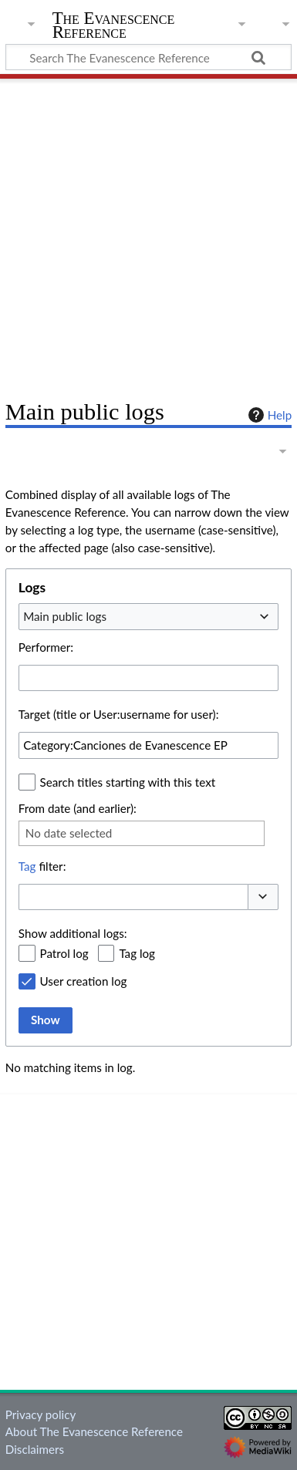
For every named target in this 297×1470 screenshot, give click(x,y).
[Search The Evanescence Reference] (148, 57)
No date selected (69, 833)
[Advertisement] (148, 233)
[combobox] (148, 616)
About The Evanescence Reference (94, 1431)
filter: (42, 866)
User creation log (83, 981)
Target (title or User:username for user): (119, 714)
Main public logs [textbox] (64, 616)
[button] (263, 897)
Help (268, 415)
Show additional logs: (73, 933)
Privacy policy (40, 1414)
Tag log (137, 953)
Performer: (46, 647)
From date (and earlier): (78, 808)
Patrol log (64, 953)
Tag (27, 866)
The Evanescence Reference (113, 27)
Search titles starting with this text (128, 782)
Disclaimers (34, 1449)
